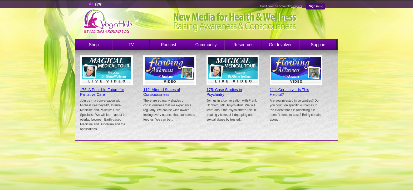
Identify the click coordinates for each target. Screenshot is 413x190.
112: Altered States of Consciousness (161, 92)
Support (318, 44)
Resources (243, 44)
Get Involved (281, 44)
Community (206, 44)
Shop (94, 44)
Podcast (168, 44)
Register (296, 6)
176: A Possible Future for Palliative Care (102, 92)
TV (131, 44)
